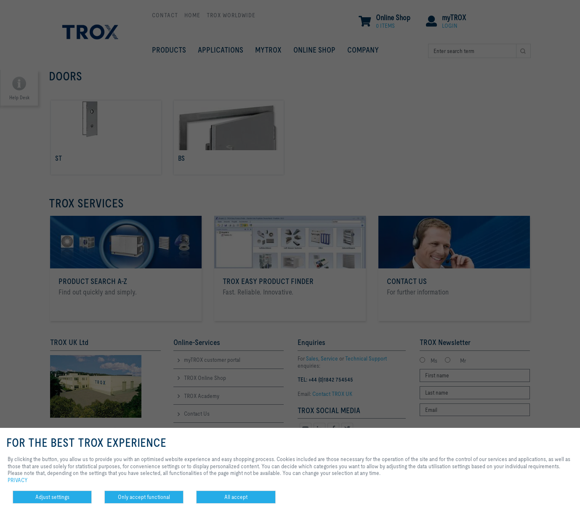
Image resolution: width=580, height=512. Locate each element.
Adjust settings (52, 496)
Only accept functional (144, 496)
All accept (235, 496)
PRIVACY (18, 480)
